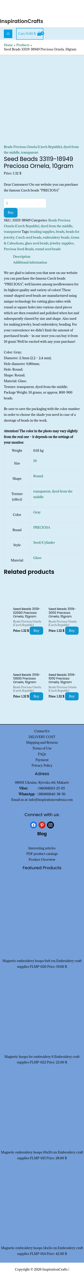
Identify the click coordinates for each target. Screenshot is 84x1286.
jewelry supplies (61, 243)
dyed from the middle (56, 226)
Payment (42, 760)
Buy (11, 212)
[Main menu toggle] (8, 34)
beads (60, 232)
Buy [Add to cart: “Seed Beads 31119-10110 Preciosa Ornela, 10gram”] (72, 696)
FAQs (42, 754)
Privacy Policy (42, 765)
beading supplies (42, 232)
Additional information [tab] (30, 262)
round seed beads (48, 249)
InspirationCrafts (21, 21)
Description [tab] (21, 256)
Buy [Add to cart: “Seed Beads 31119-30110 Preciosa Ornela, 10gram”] (72, 631)
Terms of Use (42, 748)
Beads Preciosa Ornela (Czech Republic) (33, 147)
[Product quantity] (25, 203)
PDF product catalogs (42, 854)
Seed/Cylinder (44, 542)
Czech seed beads (28, 237)
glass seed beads (36, 243)
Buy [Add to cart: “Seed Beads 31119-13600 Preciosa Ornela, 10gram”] (36, 696)
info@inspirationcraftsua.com (51, 800)
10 (35, 461)
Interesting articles (42, 848)
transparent (29, 152)
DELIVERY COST (42, 737)
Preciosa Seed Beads (19, 249)
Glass (37, 558)
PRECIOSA (41, 527)
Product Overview (42, 859)
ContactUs (42, 731)
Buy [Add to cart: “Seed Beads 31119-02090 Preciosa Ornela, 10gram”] (36, 631)
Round (38, 476)
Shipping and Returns (42, 742)
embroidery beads (56, 237)
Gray (37, 512)
